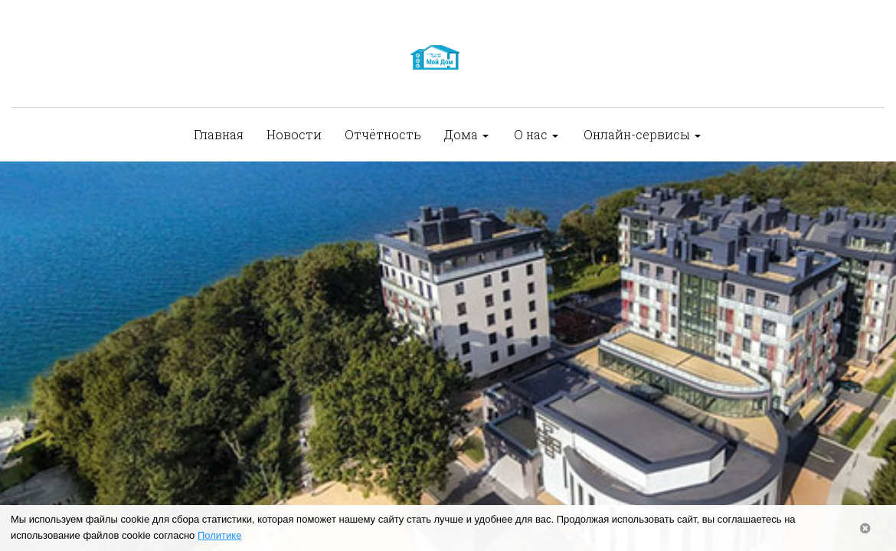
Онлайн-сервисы (642, 134)
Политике (219, 535)
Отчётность (383, 134)
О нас (536, 134)
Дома (466, 134)
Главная (219, 134)
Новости (294, 134)
